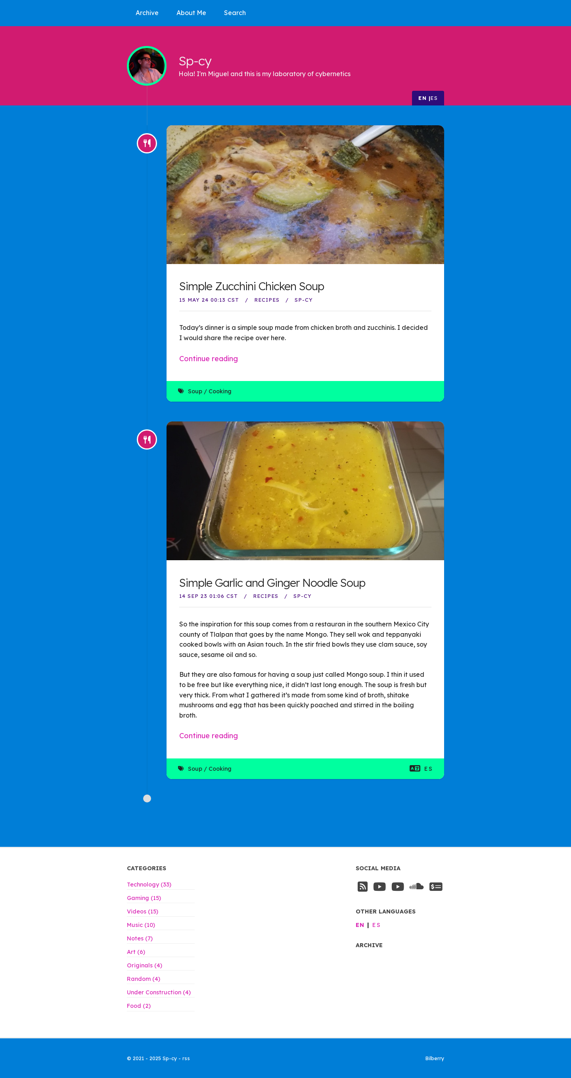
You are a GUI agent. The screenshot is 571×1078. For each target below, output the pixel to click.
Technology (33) (149, 884)
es (434, 98)
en (422, 98)
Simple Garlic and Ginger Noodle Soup (272, 583)
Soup (195, 391)
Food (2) (139, 1005)
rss (186, 1058)
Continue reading (208, 358)
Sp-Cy (304, 300)
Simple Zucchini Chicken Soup (251, 286)
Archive (147, 13)
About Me (191, 13)
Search (235, 13)
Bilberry (434, 1058)
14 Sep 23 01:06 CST (208, 596)
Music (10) (141, 925)
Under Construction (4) (159, 992)
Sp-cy (194, 60)
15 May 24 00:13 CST (209, 300)
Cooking (220, 391)
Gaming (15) (144, 898)
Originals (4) (144, 965)
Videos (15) (142, 911)
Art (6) (136, 951)
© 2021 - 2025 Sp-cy (152, 1058)
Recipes (267, 300)
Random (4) (143, 978)
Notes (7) (140, 938)
